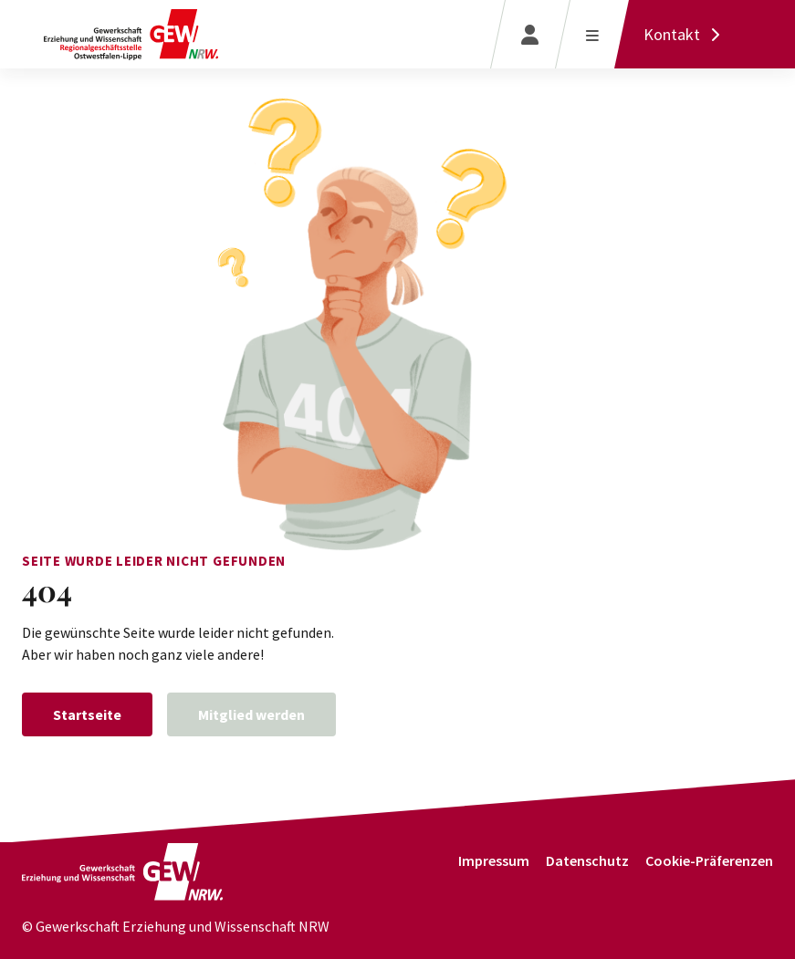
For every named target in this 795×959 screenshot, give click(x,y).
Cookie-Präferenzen (709, 860)
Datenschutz (587, 860)
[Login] (530, 34)
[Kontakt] (686, 34)
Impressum (493, 860)
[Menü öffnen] (592, 34)
